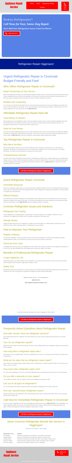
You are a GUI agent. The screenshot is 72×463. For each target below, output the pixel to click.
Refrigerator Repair (48, 3)
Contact (42, 7)
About (38, 3)
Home (32, 3)
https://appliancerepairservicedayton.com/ (36, 282)
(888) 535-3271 (33, 108)
